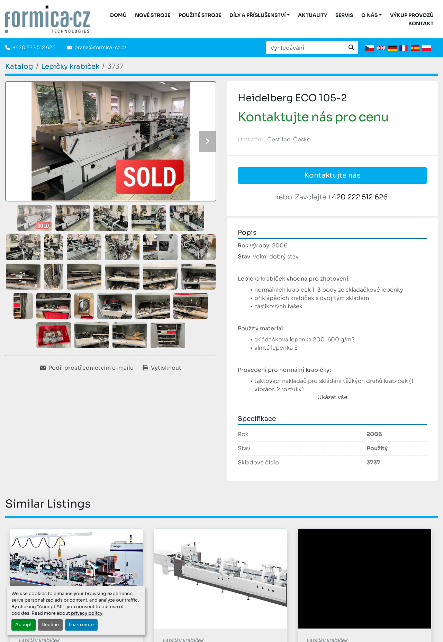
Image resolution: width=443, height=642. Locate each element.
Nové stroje (152, 15)
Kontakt (421, 23)
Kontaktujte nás (332, 175)
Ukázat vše (332, 397)
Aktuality (312, 15)
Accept (23, 624)
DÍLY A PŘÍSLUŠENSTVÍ (257, 15)
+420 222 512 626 (34, 47)
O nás (369, 15)
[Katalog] (19, 66)
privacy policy (86, 613)
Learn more (81, 624)
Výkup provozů (412, 15)
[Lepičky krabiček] (70, 66)
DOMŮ (118, 15)
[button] (259, 15)
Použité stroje (200, 15)
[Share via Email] (87, 368)
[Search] (305, 47)
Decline (50, 624)
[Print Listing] (162, 368)
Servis (344, 15)
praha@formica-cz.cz (100, 47)
